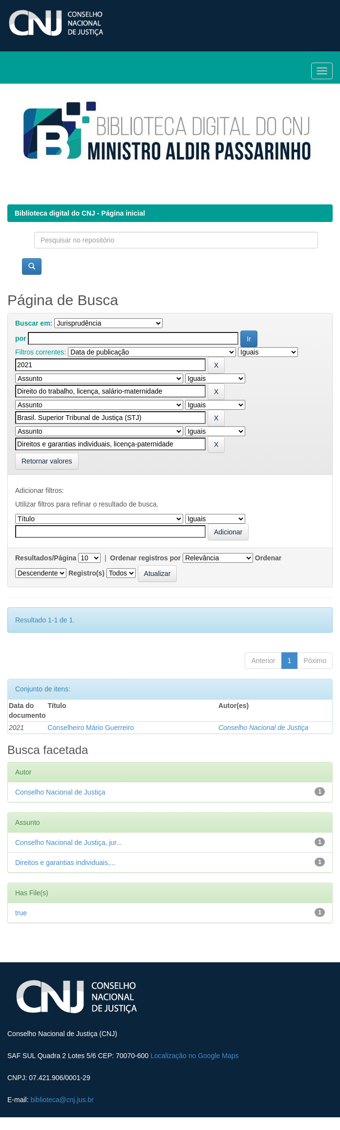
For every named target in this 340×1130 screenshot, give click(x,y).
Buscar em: (33, 323)
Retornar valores (46, 461)
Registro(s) (86, 573)
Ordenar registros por (145, 558)
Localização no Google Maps (194, 1056)
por (20, 338)
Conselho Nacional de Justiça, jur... (68, 842)
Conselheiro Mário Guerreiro (90, 727)
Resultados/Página (45, 558)
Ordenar (268, 558)
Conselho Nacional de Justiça (263, 727)
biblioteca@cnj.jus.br (61, 1100)
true (21, 913)
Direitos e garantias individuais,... (65, 862)
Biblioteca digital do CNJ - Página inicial (80, 213)
